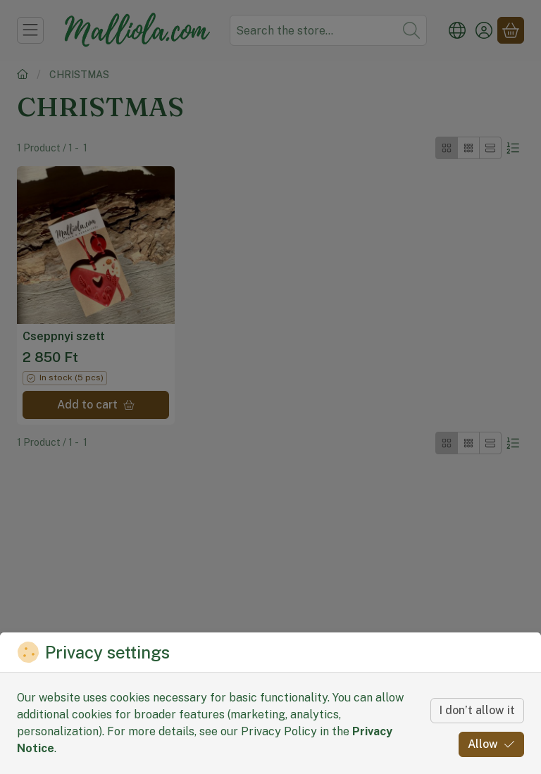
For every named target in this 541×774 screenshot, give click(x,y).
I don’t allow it (477, 710)
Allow (491, 744)
